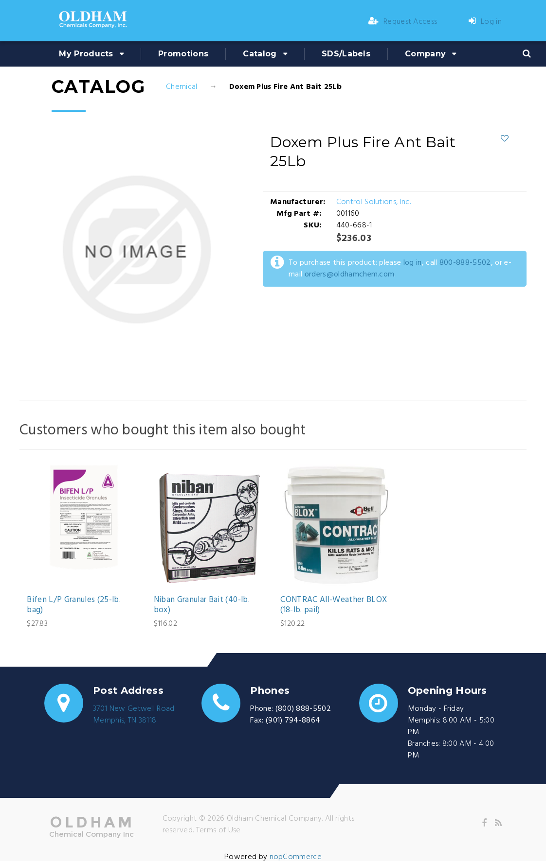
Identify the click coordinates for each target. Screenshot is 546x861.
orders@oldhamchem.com (350, 274)
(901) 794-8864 (293, 720)
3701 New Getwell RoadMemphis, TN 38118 (134, 715)
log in (412, 263)
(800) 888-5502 (303, 709)
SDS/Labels (346, 53)
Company (425, 53)
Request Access (402, 22)
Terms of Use (218, 830)
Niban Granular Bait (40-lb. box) (202, 605)
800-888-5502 (465, 263)
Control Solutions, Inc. (373, 202)
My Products (86, 53)
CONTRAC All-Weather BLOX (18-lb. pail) (333, 605)
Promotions (183, 53)
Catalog (259, 53)
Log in (485, 22)
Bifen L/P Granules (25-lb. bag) (74, 605)
